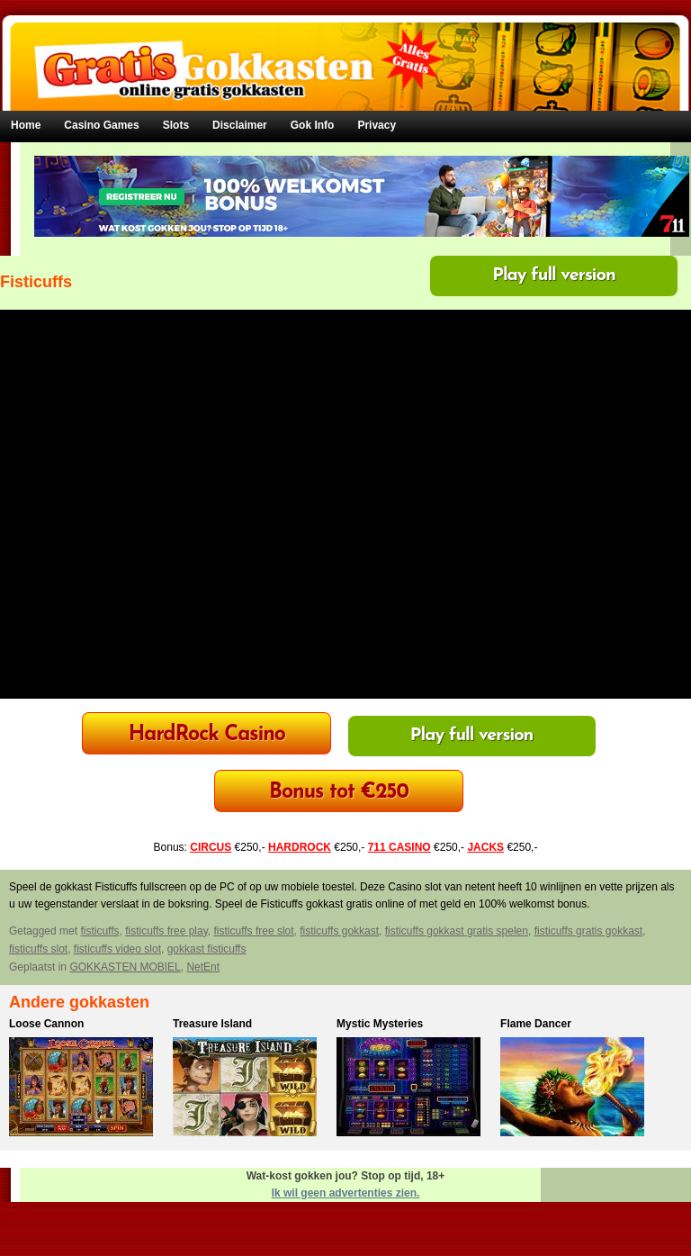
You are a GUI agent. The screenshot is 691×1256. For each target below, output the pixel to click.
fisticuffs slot (38, 949)
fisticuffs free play (166, 931)
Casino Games (101, 125)
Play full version (553, 276)
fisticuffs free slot (253, 931)
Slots (176, 125)
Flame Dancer (535, 1023)
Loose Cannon (46, 1023)
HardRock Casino (207, 735)
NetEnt (203, 967)
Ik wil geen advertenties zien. (346, 1193)
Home (25, 125)
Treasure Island (212, 1023)
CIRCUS (210, 847)
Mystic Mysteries (380, 1023)
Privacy (376, 125)
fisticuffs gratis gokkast (588, 931)
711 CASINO (399, 847)
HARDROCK (299, 847)
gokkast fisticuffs (207, 949)
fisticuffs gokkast (339, 931)
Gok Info (313, 125)
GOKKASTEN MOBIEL (124, 967)
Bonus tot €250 (338, 792)
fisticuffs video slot (117, 949)
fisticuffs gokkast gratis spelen (456, 931)
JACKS (485, 847)
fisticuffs (99, 931)
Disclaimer (239, 125)
